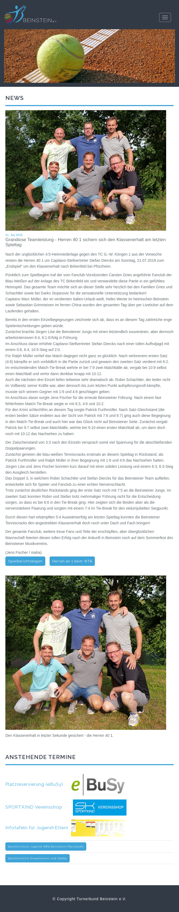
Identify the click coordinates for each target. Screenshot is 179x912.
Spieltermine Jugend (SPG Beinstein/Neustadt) (46, 846)
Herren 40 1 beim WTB (72, 561)
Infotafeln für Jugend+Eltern (65, 827)
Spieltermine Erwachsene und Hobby (37, 858)
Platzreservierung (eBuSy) (65, 784)
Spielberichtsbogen (25, 561)
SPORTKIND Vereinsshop (65, 807)
